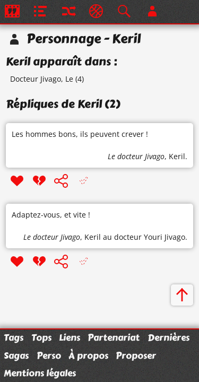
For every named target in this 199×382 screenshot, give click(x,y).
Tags (13, 337)
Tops (41, 337)
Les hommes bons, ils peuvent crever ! (80, 134)
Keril (177, 156)
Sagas (16, 355)
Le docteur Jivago (136, 156)
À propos (88, 355)
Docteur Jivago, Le (41, 79)
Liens (69, 337)
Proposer (136, 355)
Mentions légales (40, 373)
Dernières (168, 337)
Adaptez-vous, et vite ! (51, 215)
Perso (49, 355)
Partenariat (114, 337)
